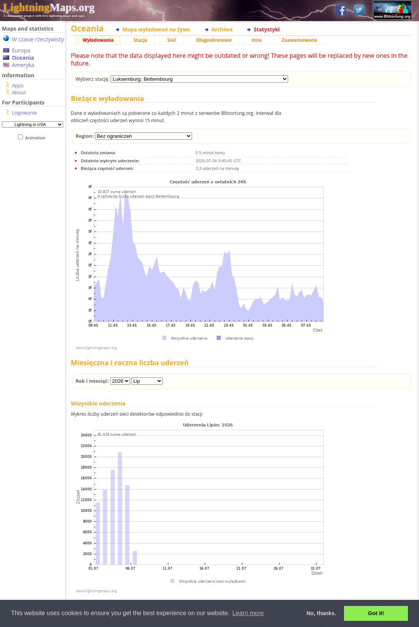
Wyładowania (98, 40)
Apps (17, 85)
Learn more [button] (248, 613)
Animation (37, 137)
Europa (21, 50)
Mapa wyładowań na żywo (156, 29)
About (19, 92)
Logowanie (24, 112)
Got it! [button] (376, 613)
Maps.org (49, 7)
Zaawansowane (299, 40)
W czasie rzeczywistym (40, 39)
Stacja (140, 40)
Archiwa (222, 29)
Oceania (23, 57)
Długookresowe (214, 40)
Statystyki (267, 29)
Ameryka (23, 65)
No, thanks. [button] (321, 613)
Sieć (171, 40)
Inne (256, 40)
